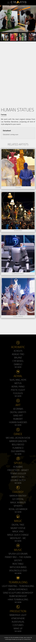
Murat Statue (18, 528)
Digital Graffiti (18, 412)
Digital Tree (18, 524)
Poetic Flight (18, 390)
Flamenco (18, 447)
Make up (18, 628)
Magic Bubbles (18, 502)
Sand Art (18, 415)
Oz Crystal (18, 499)
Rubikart (18, 419)
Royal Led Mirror (18, 509)
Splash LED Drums (18, 553)
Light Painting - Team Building (18, 586)
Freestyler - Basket (18, 470)
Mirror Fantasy (18, 495)
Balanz (18, 357)
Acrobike (18, 466)
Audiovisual (18, 621)
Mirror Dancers (18, 441)
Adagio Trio (18, 354)
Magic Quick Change (18, 534)
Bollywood (18, 444)
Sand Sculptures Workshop (18, 592)
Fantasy (3, 114)
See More (18, 367)
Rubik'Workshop (18, 596)
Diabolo (18, 364)
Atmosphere (18, 618)
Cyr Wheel (18, 361)
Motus (18, 383)
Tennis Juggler (18, 473)
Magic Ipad (18, 531)
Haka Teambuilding (18, 599)
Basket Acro (18, 476)
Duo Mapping (18, 451)
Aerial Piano (18, 386)
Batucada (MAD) (18, 567)
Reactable (18, 563)
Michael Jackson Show (18, 437)
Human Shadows (18, 422)
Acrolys (18, 350)
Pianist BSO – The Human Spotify (18, 558)
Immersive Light (18, 615)
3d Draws (18, 408)
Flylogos (18, 393)
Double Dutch (18, 480)
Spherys (18, 505)
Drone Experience (18, 589)
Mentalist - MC (18, 538)
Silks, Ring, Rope (18, 379)
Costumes (18, 625)
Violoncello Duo (18, 570)
